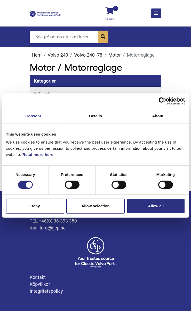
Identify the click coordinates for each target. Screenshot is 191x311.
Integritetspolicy (46, 291)
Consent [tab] (33, 116)
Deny (35, 206)
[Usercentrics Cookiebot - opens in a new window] (162, 101)
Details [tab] (95, 116)
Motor (114, 55)
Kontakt (38, 277)
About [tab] (157, 116)
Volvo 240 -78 (88, 55)
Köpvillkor (40, 284)
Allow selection (95, 206)
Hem (37, 55)
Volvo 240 (58, 55)
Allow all (156, 206)
